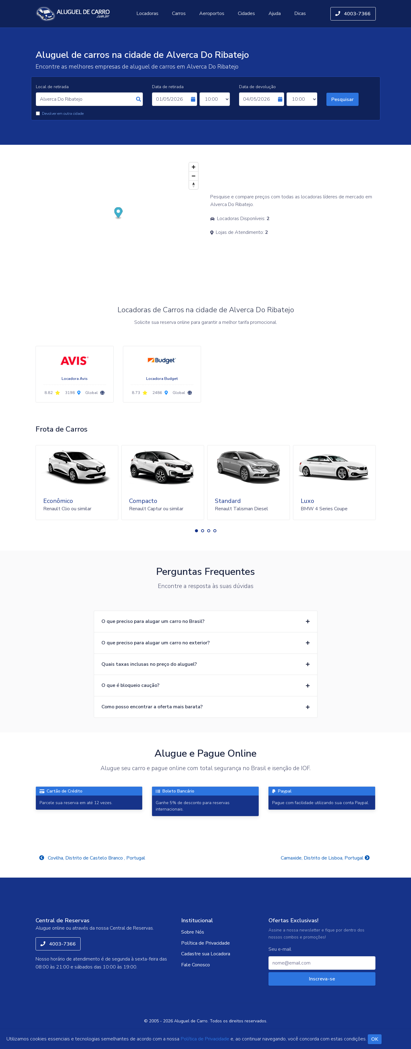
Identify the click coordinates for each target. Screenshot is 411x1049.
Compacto (143, 501)
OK (374, 1039)
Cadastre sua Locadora (205, 953)
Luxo (307, 501)
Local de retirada (52, 87)
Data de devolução (257, 87)
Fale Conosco (195, 964)
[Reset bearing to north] (193, 184)
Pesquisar (342, 99)
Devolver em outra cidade (63, 113)
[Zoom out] (193, 175)
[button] (196, 531)
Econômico (58, 501)
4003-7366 (353, 13)
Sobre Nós (192, 932)
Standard (228, 501)
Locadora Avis (75, 378)
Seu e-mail (279, 949)
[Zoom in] (193, 167)
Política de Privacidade (205, 943)
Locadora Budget (162, 378)
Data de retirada (168, 87)
